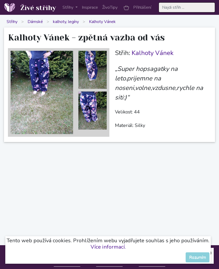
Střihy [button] (68, 7)
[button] (126, 7)
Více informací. (108, 246)
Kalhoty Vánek (102, 22)
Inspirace (90, 7)
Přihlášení (142, 7)
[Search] (187, 7)
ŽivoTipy (110, 7)
